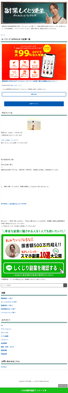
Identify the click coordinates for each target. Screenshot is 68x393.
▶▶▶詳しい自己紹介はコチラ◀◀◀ (13, 204)
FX (2, 325)
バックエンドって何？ (8, 312)
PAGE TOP (62, 385)
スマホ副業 (4, 336)
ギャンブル (4, 332)
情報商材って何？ (7, 298)
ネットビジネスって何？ (9, 302)
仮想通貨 (4, 343)
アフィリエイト (6, 329)
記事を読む (34, 94)
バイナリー (4, 339)
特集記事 (4, 354)
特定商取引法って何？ (8, 309)
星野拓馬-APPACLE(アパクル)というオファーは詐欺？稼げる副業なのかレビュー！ (30, 81)
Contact (4, 367)
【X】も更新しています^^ (9, 140)
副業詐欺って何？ (7, 305)
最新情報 (4, 350)
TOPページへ (34, 104)
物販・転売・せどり (16, 85)
